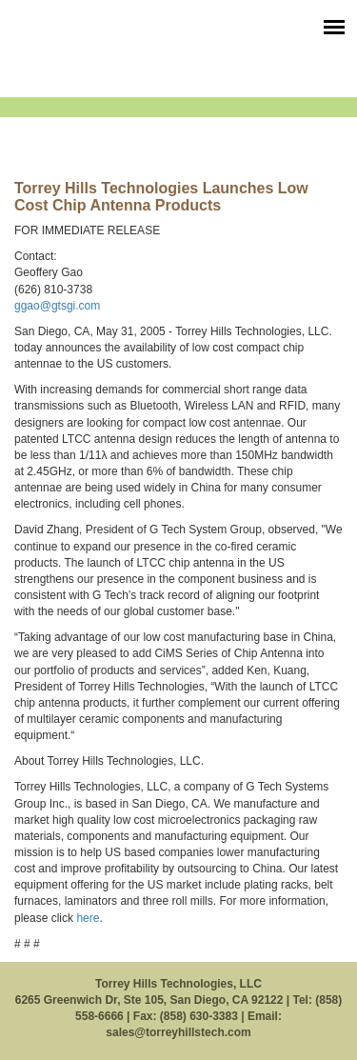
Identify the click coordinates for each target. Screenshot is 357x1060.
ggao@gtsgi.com (57, 305)
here (87, 918)
